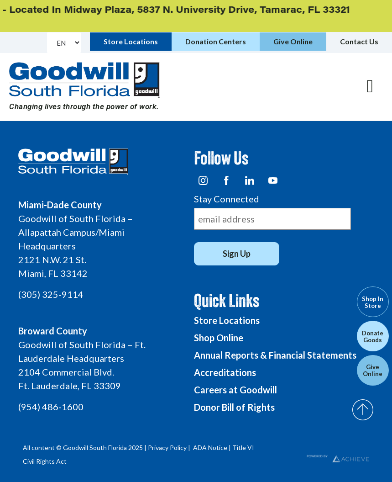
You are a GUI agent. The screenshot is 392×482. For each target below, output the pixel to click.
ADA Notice (210, 447)
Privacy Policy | (170, 447)
